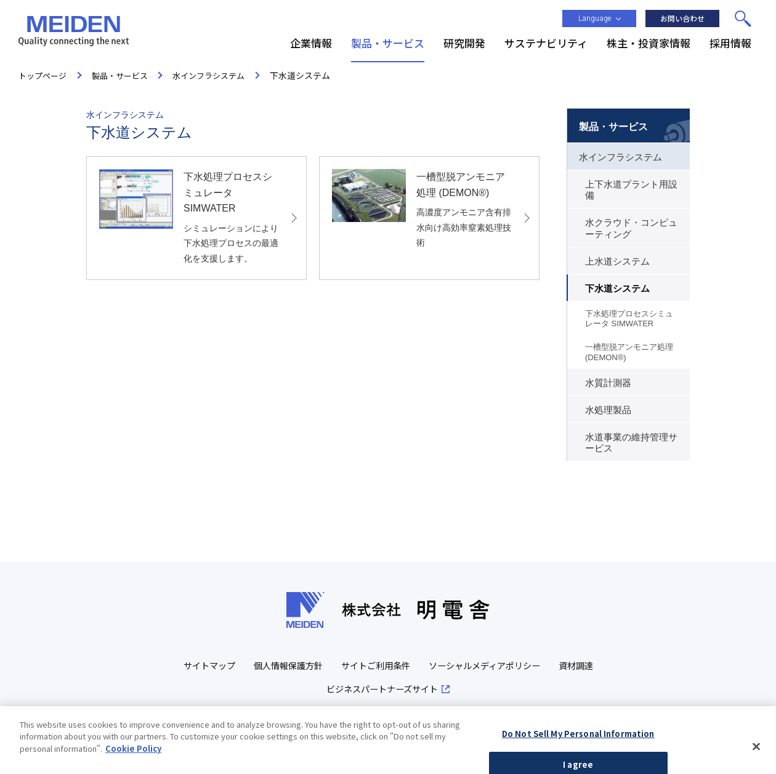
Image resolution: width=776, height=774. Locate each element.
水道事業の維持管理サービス (631, 442)
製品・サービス (613, 126)
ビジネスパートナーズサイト (410, 691)
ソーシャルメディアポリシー (517, 666)
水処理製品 (608, 410)
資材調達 (313, 691)
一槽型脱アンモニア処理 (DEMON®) (629, 351)
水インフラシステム (620, 157)
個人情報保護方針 (310, 666)
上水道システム (617, 261)
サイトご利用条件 (402, 666)
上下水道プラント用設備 (631, 189)
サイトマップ (226, 666)
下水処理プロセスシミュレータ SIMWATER (629, 318)
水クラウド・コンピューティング (631, 228)
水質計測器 (608, 383)
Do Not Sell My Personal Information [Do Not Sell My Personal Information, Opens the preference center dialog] (578, 754)
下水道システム (617, 289)
